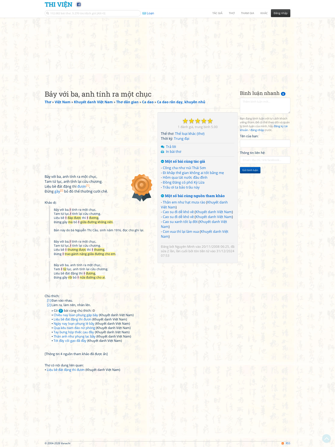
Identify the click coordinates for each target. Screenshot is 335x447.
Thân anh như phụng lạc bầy (75, 336)
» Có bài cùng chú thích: (73, 310)
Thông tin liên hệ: (252, 152)
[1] (49, 300)
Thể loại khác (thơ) (189, 133)
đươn (83, 186)
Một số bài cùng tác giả (183, 161)
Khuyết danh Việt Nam (214, 211)
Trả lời (171, 146)
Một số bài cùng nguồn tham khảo (193, 196)
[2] (49, 305)
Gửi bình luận (250, 170)
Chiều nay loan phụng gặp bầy (76, 315)
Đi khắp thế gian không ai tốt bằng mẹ (193, 172)
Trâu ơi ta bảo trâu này (181, 187)
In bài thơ (173, 151)
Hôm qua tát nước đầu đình (185, 177)
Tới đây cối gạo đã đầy (70, 340)
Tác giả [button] (217, 13)
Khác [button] (264, 13)
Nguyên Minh (185, 246)
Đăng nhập (281, 13)
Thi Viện (58, 4)
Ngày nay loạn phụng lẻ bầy (74, 323)
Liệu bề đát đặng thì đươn (72, 319)
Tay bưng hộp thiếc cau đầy (74, 332)
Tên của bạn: (249, 136)
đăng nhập (257, 130)
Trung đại (181, 138)
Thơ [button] (232, 13)
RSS (286, 443)
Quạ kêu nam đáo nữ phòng (74, 328)
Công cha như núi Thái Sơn (184, 167)
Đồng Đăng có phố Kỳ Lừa (183, 182)
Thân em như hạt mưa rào (184, 202)
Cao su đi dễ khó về (178, 211)
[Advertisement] (167, 50)
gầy (58, 191)
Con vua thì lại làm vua (181, 231)
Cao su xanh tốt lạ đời (180, 221)
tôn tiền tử (201, 251)
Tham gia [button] (247, 13)
